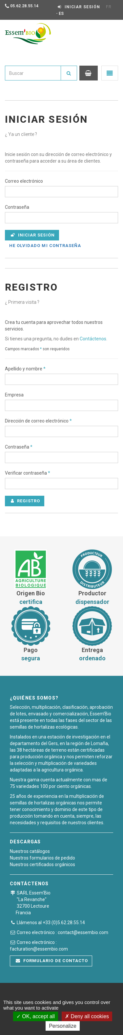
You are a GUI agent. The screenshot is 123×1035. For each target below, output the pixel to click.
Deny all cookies (87, 1016)
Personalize (62, 1026)
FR (109, 7)
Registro (25, 500)
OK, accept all (35, 1016)
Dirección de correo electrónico (38, 420)
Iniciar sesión (33, 235)
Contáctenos (93, 338)
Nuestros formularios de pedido (42, 858)
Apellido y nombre (25, 368)
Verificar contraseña (27, 473)
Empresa (14, 394)
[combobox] (33, 73)
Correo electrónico (24, 181)
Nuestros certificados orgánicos (42, 864)
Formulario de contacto (52, 960)
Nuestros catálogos (30, 851)
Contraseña (17, 207)
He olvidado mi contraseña (45, 245)
